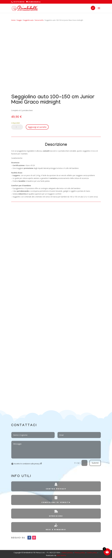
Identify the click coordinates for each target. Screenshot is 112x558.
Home (13, 20)
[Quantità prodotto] (17, 127)
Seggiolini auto (28, 20)
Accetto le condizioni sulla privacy (26, 464)
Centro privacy (67, 552)
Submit (95, 462)
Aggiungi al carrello (37, 127)
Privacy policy (80, 552)
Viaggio (19, 20)
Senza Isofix (39, 20)
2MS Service (61, 555)
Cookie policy (92, 552)
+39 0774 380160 (18, 2)
